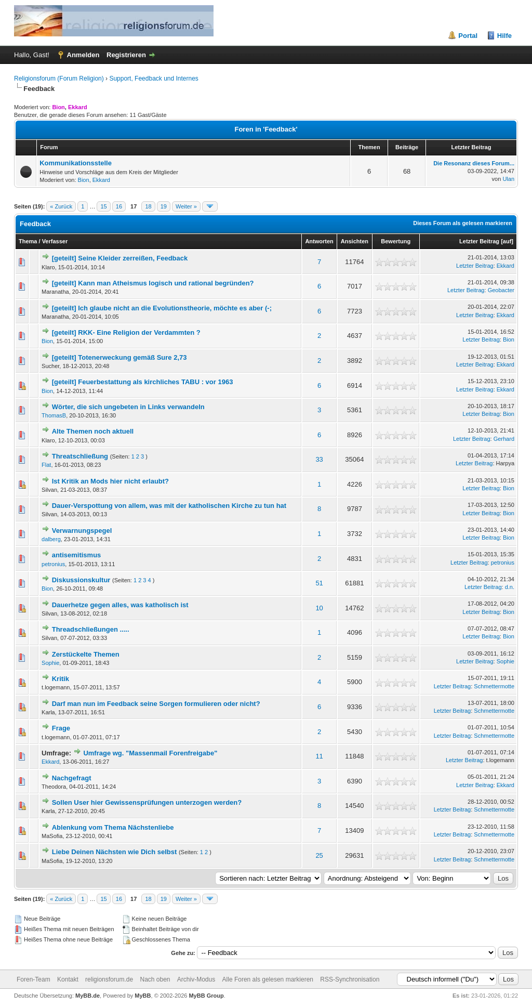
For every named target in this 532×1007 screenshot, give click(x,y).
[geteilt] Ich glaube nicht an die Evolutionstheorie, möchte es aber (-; (162, 308)
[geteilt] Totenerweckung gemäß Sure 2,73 (119, 357)
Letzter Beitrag (479, 241)
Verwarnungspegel (82, 530)
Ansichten (354, 241)
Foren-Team (33, 979)
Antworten (319, 241)
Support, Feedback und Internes (153, 78)
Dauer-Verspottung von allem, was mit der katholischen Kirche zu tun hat (169, 505)
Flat (46, 465)
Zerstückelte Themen (85, 654)
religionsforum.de (109, 979)
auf (507, 241)
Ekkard (101, 180)
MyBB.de (87, 995)
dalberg (51, 539)
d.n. (509, 587)
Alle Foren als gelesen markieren (267, 979)
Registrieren (126, 55)
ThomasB (54, 415)
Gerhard (504, 439)
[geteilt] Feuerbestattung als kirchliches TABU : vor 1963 (142, 382)
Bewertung (395, 241)
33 (319, 459)
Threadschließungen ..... (90, 629)
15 (103, 206)
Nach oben (155, 979)
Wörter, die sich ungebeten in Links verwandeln (128, 407)
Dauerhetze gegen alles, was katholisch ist (120, 605)
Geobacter (501, 290)
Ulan (508, 179)
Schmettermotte (494, 686)
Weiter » (186, 206)
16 (119, 206)
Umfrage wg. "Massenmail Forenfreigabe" (150, 753)
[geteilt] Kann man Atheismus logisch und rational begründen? (153, 283)
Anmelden (83, 55)
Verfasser (55, 241)
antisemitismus (76, 555)
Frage (61, 728)
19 (164, 206)
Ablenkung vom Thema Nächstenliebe (113, 827)
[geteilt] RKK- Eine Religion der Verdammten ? (126, 332)
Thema (28, 241)
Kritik (60, 679)
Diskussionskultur (81, 580)
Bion (83, 180)
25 (319, 855)
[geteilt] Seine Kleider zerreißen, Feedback (120, 258)
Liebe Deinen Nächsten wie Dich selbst (114, 852)
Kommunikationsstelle (75, 163)
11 (319, 756)
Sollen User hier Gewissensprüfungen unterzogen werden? (147, 802)
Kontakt (67, 979)
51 (319, 583)
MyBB (143, 995)
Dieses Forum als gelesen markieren (462, 223)
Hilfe (504, 36)
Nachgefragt (71, 778)
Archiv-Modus (196, 979)
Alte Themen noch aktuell (93, 431)
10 (319, 608)
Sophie (50, 663)
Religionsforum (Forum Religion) (59, 78)
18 (148, 206)
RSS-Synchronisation (349, 979)
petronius (53, 564)
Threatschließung (80, 456)
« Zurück (61, 206)
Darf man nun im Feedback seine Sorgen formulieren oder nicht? (156, 704)
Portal (467, 36)
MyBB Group (206, 995)
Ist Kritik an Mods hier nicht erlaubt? (110, 481)
